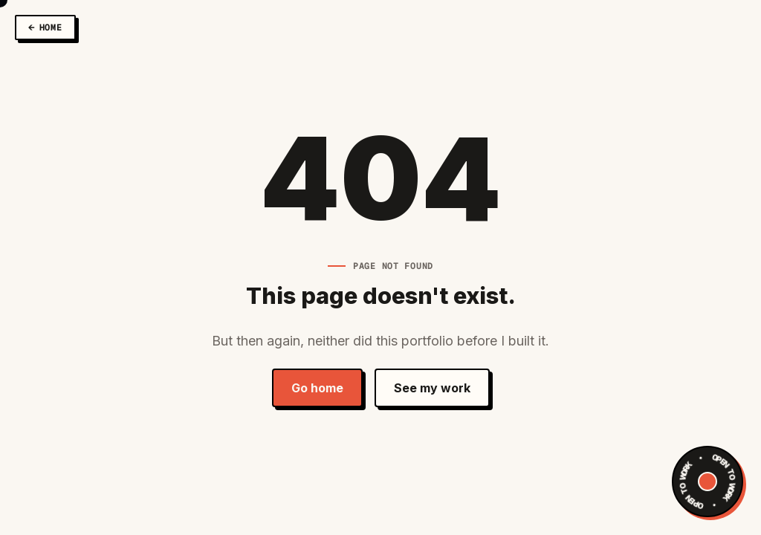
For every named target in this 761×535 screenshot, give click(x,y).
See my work (432, 387)
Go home (317, 387)
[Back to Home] (45, 27)
